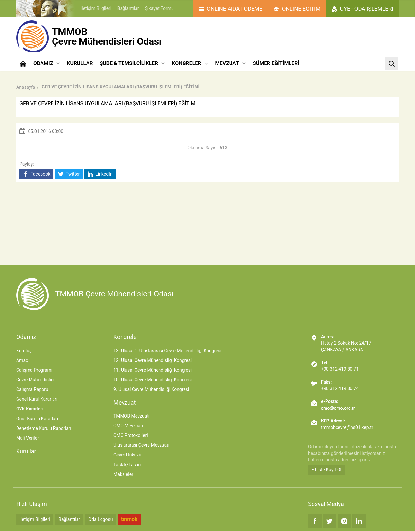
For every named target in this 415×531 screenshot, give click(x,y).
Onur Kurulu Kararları (37, 418)
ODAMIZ (46, 63)
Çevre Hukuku (127, 454)
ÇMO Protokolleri (130, 435)
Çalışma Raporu (32, 389)
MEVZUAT (230, 63)
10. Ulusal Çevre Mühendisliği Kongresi (152, 379)
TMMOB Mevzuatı (131, 416)
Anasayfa (25, 87)
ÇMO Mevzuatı (128, 425)
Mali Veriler (27, 438)
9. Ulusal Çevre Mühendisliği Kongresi (151, 389)
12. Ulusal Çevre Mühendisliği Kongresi (152, 360)
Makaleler (123, 474)
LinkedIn (100, 174)
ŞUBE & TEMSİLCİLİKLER (132, 63)
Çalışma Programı (34, 370)
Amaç (22, 360)
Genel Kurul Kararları (36, 399)
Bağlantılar (128, 8)
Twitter (69, 174)
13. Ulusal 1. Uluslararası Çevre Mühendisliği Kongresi (167, 350)
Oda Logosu (101, 519)
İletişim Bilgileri (95, 8)
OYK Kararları (29, 408)
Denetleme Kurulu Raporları (43, 428)
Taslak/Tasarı (127, 464)
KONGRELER (190, 63)
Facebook (36, 174)
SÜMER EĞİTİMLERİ (276, 63)
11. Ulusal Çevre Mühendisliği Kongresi (152, 370)
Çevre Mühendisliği (35, 379)
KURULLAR (80, 63)
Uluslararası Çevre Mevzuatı (141, 445)
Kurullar (26, 451)
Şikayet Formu (159, 8)
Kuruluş (23, 350)
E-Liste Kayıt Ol (326, 469)
